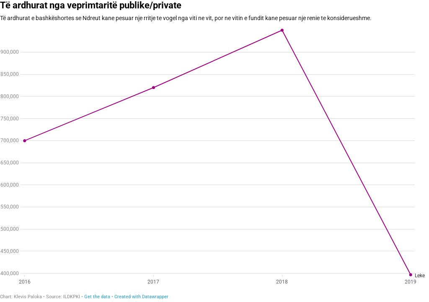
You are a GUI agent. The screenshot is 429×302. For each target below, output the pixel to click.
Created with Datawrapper (141, 296)
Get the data (97, 296)
